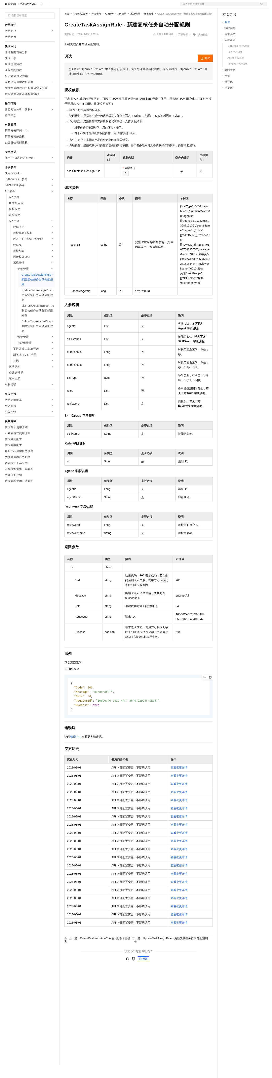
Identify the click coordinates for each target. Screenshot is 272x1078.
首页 (66, 26)
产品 (52, 6)
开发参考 (96, 26)
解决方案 (64, 6)
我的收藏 (203, 47)
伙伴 (108, 6)
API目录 (122, 26)
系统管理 (135, 26)
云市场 (97, 6)
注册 (246, 6)
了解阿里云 (131, 6)
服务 (117, 6)
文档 (218, 6)
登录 (260, 6)
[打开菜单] (6, 6)
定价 (86, 6)
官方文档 (10, 16)
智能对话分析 (28, 16)
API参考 (109, 26)
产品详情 (183, 47)
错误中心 (76, 750)
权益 (76, 6)
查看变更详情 (179, 781)
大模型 (41, 6)
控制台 (236, 6)
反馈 (143, 973)
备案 (226, 6)
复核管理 (148, 26)
